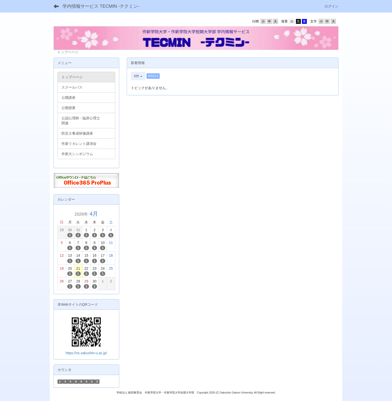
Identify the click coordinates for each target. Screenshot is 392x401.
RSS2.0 (153, 76)
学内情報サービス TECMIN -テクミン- (100, 6)
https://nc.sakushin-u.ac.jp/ (86, 353)
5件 (138, 76)
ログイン (331, 6)
